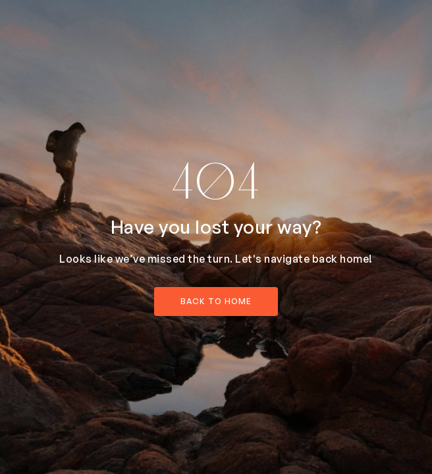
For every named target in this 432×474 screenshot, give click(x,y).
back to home (216, 301)
